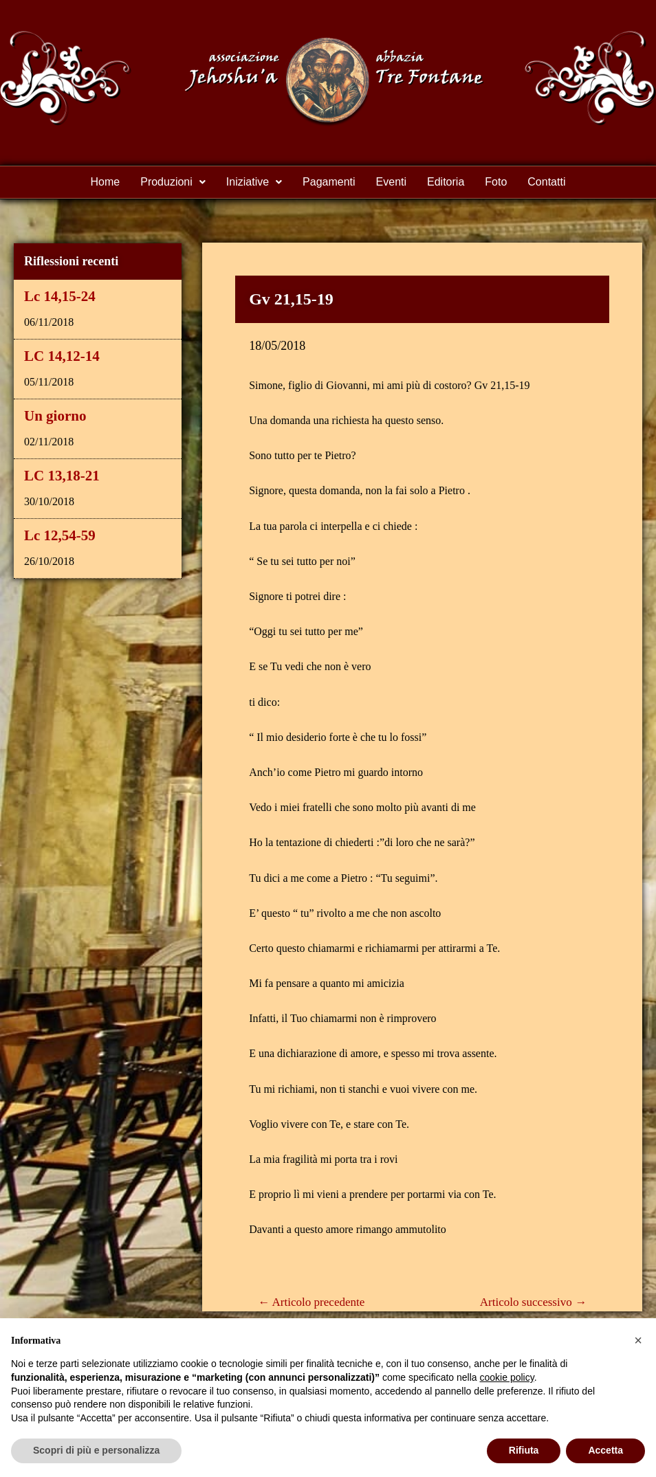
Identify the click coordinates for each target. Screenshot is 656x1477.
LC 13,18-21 (62, 475)
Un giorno (55, 416)
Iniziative (254, 182)
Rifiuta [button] (524, 1450)
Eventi (391, 182)
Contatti (546, 182)
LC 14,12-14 (62, 356)
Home (105, 182)
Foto (496, 182)
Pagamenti (329, 182)
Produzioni (173, 182)
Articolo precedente (311, 1302)
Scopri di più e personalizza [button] (96, 1450)
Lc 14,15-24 (60, 296)
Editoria (445, 182)
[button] (638, 1340)
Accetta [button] (605, 1450)
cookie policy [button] (507, 1377)
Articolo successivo (533, 1302)
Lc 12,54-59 (60, 535)
